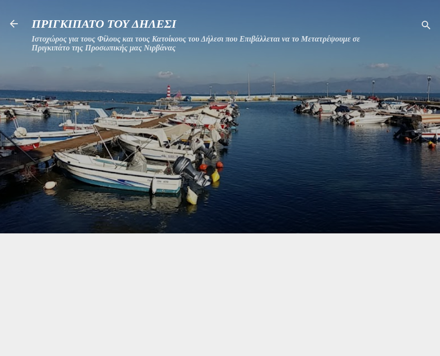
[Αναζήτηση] (426, 27)
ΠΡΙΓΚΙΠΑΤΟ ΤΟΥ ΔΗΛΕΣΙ (104, 23)
